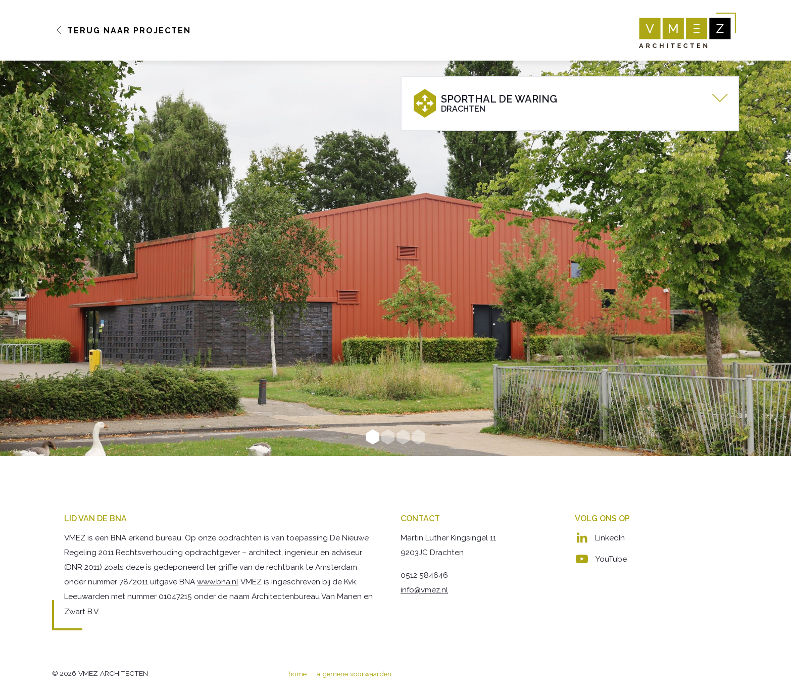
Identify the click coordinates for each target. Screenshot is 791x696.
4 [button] (418, 436)
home (297, 674)
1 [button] (372, 436)
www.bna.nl (217, 581)
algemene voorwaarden (354, 674)
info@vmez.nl (424, 589)
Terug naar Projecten (123, 30)
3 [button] (403, 436)
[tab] (570, 103)
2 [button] (388, 436)
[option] (395, 258)
